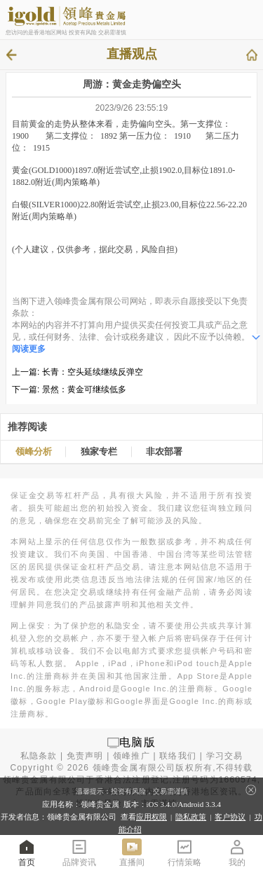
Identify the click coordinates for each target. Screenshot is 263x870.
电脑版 (137, 742)
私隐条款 (39, 756)
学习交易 (224, 756)
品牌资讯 (79, 852)
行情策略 (184, 852)
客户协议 (230, 817)
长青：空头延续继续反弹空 (92, 372)
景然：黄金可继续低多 (84, 389)
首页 (26, 852)
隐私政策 (190, 817)
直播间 (131, 852)
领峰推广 (131, 756)
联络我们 (177, 756)
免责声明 (85, 756)
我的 (237, 852)
